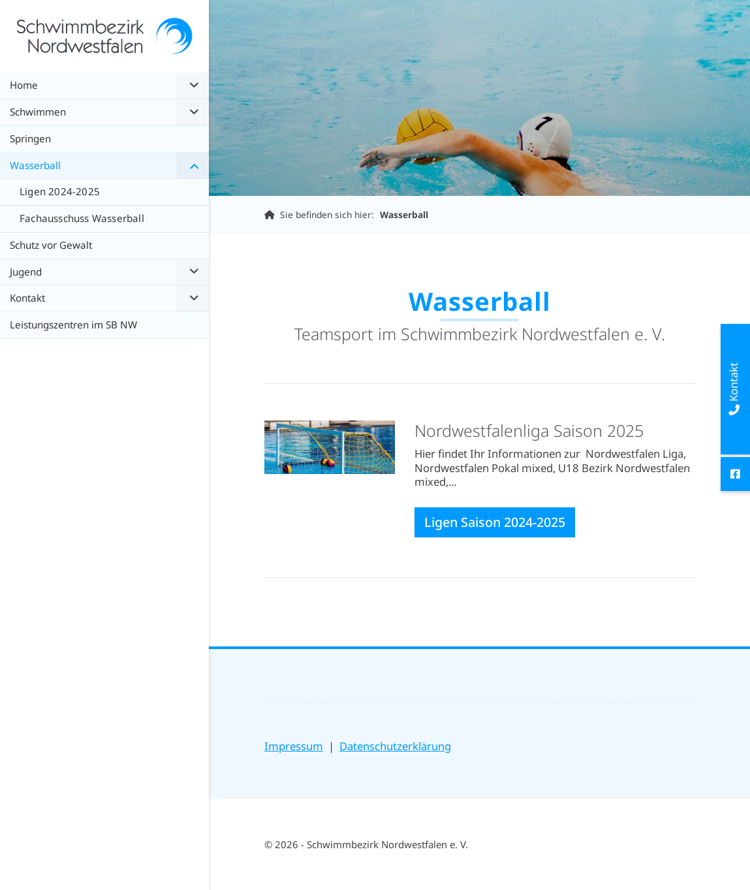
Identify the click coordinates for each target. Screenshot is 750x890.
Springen (30, 138)
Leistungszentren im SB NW (73, 324)
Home (24, 84)
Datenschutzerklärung (395, 746)
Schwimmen (38, 111)
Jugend (26, 271)
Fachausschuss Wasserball (82, 218)
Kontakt (27, 297)
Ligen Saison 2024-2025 (494, 522)
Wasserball (404, 214)
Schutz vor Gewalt (51, 244)
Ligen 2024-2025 (60, 191)
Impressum (293, 746)
